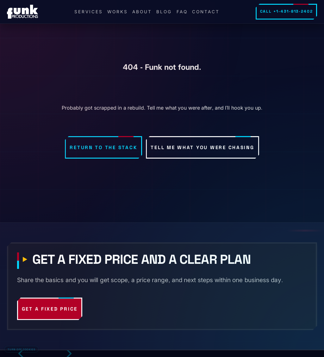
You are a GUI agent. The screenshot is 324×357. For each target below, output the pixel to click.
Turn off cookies (21, 349)
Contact (206, 11)
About (142, 11)
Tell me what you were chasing (202, 147)
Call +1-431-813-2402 (286, 11)
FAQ (182, 11)
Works (117, 11)
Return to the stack (103, 147)
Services (88, 11)
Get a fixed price (50, 309)
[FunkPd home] (22, 12)
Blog (164, 11)
